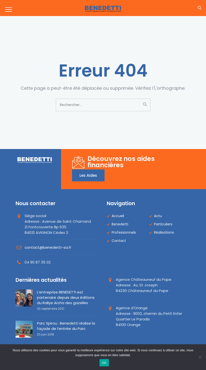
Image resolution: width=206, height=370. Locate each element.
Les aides (88, 175)
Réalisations (164, 232)
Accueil (118, 215)
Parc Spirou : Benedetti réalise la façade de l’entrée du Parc (66, 326)
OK (104, 363)
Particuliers (163, 224)
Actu (158, 215)
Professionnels (124, 232)
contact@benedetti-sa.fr (48, 247)
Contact (119, 240)
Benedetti (120, 224)
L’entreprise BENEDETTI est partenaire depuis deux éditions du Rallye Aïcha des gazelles (66, 297)
